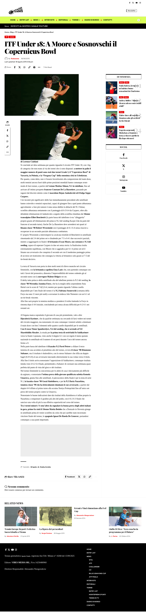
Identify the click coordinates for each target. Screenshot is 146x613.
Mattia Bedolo (45, 467)
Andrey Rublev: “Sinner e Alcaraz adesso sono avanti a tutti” (130, 103)
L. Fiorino (114, 536)
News (121, 82)
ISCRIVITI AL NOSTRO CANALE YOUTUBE (29, 26)
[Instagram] (140, 2)
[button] (140, 10)
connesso (18, 490)
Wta (126, 82)
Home (7, 32)
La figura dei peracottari (51, 529)
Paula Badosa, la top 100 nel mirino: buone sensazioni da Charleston (129, 88)
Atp (121, 97)
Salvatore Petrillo (13, 536)
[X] (133, 2)
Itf (6, 37)
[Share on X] (19, 67)
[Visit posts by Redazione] (6, 58)
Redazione (15, 58)
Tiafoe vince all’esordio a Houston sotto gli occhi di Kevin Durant (129, 118)
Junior (12, 37)
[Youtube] (123, 189)
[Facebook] (130, 2)
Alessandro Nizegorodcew (85, 515)
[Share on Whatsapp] (24, 67)
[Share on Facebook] (14, 67)
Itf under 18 (34, 467)
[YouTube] (136, 2)
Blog (11, 32)
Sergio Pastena (47, 533)
